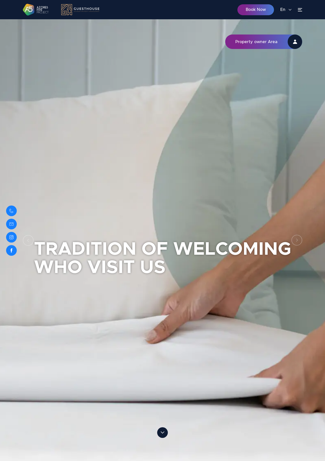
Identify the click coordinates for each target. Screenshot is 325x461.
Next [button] (296, 240)
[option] (162, 240)
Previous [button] (28, 240)
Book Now (256, 10)
